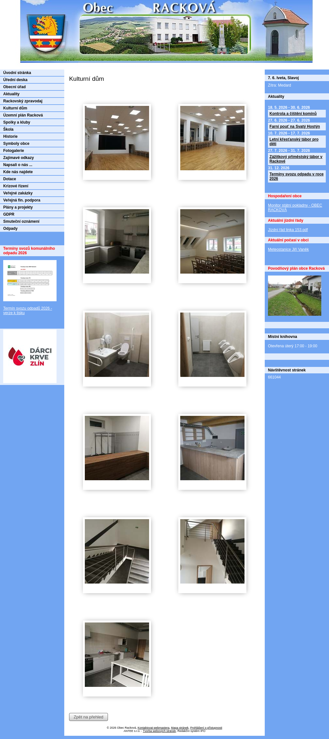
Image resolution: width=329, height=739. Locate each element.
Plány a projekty (18, 207)
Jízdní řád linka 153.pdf (288, 230)
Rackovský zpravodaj (22, 101)
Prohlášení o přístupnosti (206, 727)
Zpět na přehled (88, 717)
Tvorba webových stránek (159, 731)
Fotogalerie (13, 150)
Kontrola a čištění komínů (293, 113)
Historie (10, 136)
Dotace (9, 179)
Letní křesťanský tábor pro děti (294, 141)
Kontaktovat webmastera (153, 727)
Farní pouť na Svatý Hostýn (295, 126)
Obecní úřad (14, 87)
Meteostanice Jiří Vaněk (288, 249)
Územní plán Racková (23, 115)
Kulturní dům (15, 108)
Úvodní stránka (17, 72)
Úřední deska (15, 80)
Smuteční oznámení (21, 221)
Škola (8, 129)
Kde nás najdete (18, 172)
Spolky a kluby (16, 122)
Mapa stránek (180, 727)
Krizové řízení (15, 186)
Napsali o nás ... (17, 165)
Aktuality (11, 94)
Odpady (10, 228)
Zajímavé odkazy (18, 157)
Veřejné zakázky (17, 193)
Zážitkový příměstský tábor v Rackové (296, 159)
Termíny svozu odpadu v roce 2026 (297, 176)
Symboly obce (16, 143)
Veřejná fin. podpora (21, 200)
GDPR (8, 214)
